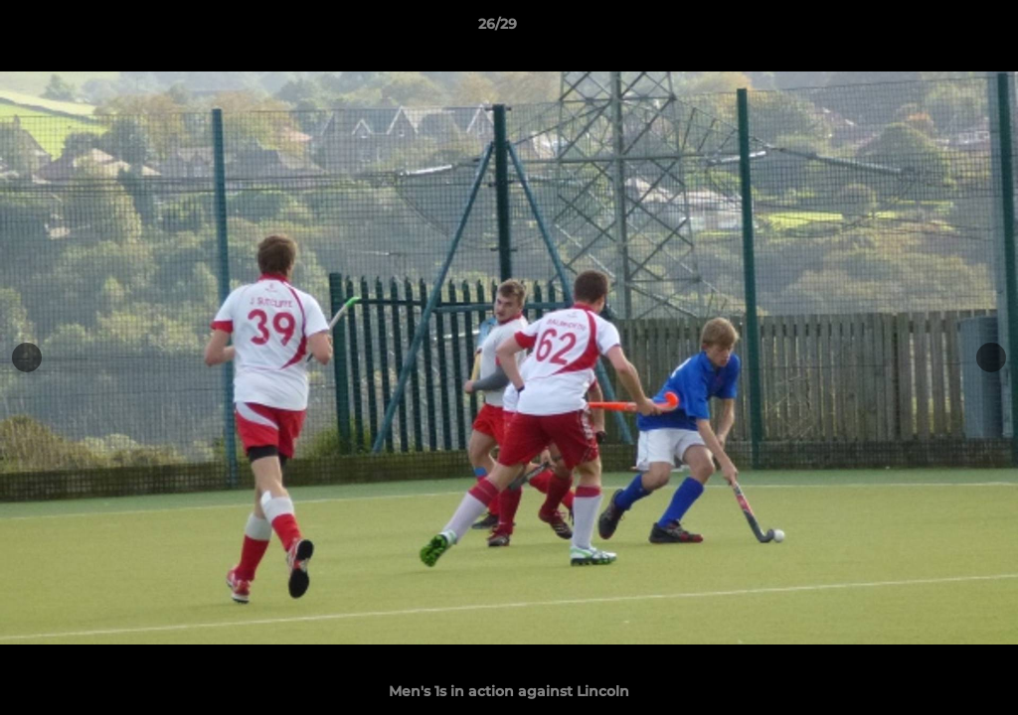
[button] (934, 29)
